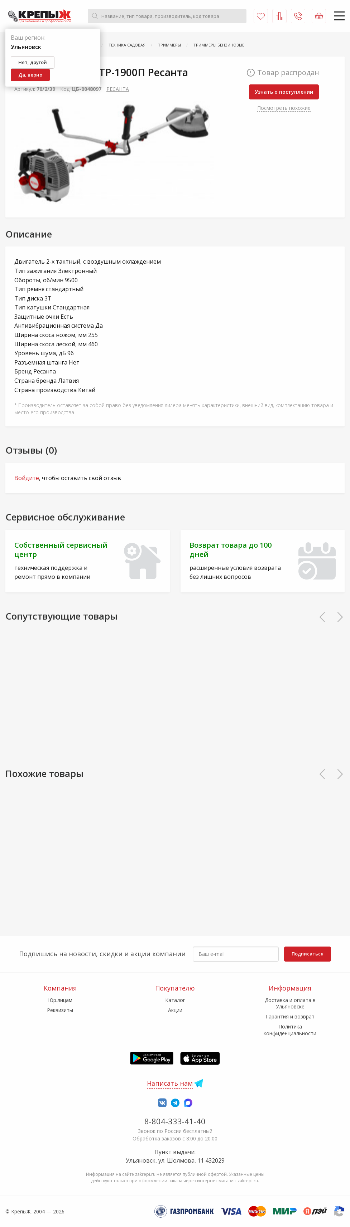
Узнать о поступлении (284, 91)
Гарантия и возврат (290, 1016)
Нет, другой (32, 62)
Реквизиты (60, 1010)
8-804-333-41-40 (175, 1121)
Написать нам (170, 1083)
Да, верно (30, 75)
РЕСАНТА (117, 88)
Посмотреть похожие (284, 107)
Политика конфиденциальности (290, 1029)
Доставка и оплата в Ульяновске (290, 1003)
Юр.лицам (60, 1000)
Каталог (175, 1000)
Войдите (26, 478)
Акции (175, 1010)
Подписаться (307, 953)
